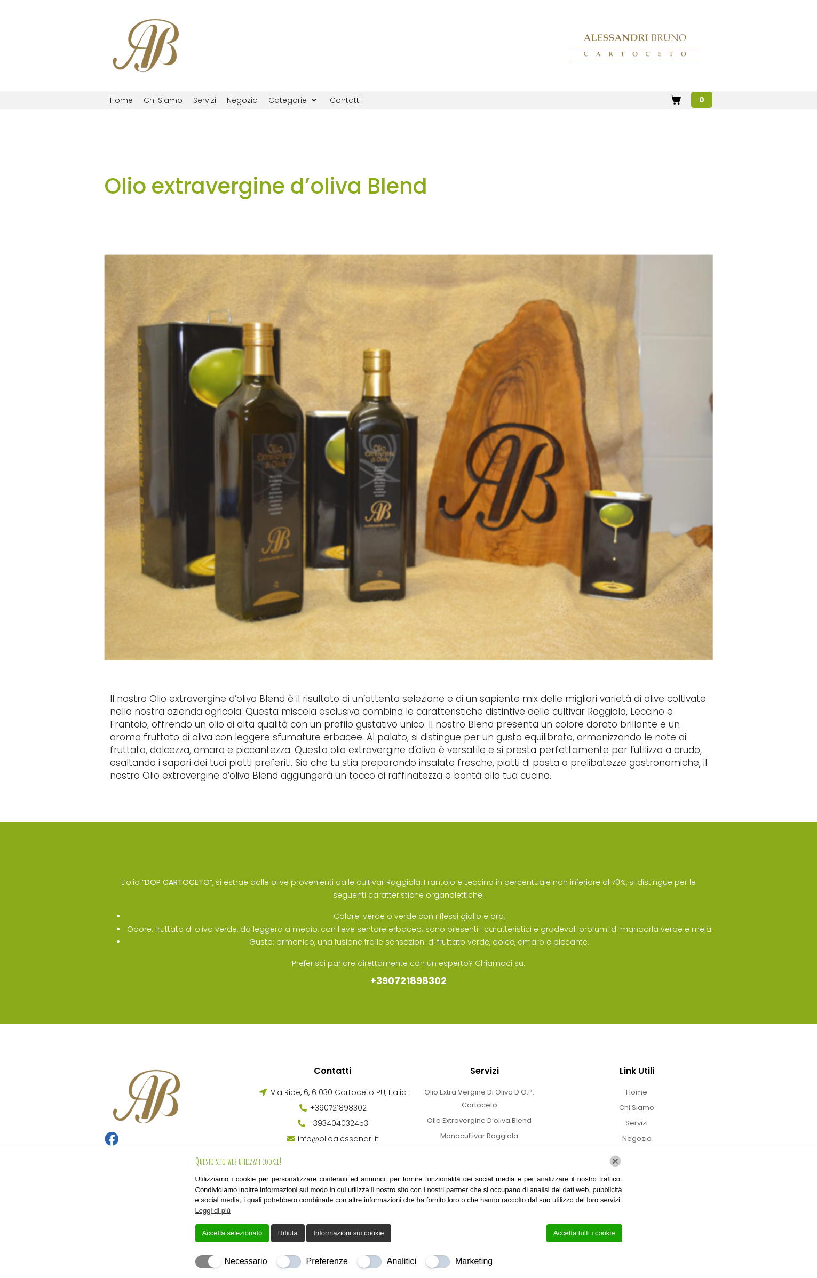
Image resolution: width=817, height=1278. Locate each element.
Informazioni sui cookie (348, 1233)
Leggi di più (213, 1211)
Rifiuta (288, 1233)
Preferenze (327, 1261)
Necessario (246, 1261)
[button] (293, 100)
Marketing (474, 1261)
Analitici (401, 1261)
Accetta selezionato (232, 1233)
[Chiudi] (615, 1161)
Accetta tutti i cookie (584, 1233)
